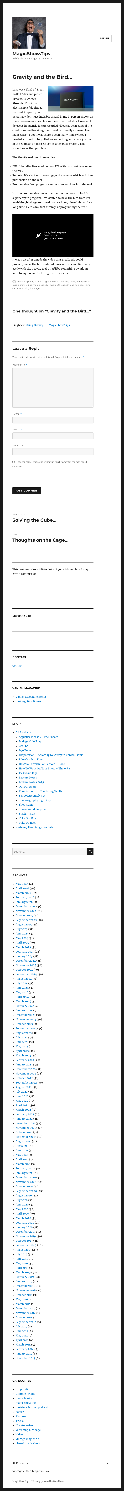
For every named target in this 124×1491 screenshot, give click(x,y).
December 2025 (26, 906)
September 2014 (26, 1322)
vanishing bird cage (28, 1429)
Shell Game (26, 804)
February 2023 (25, 1060)
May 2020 (22, 1209)
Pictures (64, 281)
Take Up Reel (27, 822)
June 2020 (22, 1204)
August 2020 (24, 1195)
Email (17, 429)
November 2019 (26, 1236)
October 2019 (24, 1240)
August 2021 (23, 1141)
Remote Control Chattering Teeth (40, 791)
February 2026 (25, 897)
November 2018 (26, 1290)
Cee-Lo (23, 746)
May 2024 (22, 992)
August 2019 (23, 1249)
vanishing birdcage (29, 288)
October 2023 (24, 1023)
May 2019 (22, 1263)
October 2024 (24, 969)
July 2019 (21, 1254)
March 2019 (23, 1272)
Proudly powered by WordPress (48, 1481)
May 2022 (22, 1100)
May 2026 (22, 883)
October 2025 (24, 915)
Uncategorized (25, 1425)
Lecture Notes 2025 (31, 782)
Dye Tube (25, 750)
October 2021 (24, 1132)
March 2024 (23, 1001)
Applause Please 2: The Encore (38, 736)
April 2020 (22, 1213)
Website (17, 445)
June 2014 (22, 1331)
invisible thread (57, 285)
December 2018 (25, 1285)
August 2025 (24, 924)
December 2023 (26, 1014)
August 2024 (24, 978)
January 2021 (24, 1173)
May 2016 (22, 1299)
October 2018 (24, 1294)
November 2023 (26, 1019)
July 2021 (21, 1145)
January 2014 (24, 1353)
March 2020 (23, 1218)
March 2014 (23, 1344)
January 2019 (24, 1281)
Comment (19, 365)
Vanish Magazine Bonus (31, 696)
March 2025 (23, 947)
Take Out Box (27, 818)
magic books (24, 1398)
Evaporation (23, 1389)
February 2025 (25, 951)
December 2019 (25, 1231)
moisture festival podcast (32, 1407)
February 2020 (25, 1222)
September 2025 (26, 920)
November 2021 (26, 1127)
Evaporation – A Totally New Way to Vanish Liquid (51, 755)
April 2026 (22, 888)
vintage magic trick (28, 1439)
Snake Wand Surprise (32, 809)
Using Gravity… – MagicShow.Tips (48, 325)
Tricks (72, 281)
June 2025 (22, 933)
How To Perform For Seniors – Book (42, 764)
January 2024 (24, 1010)
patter (20, 1411)
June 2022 (22, 1096)
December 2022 (26, 1069)
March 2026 (23, 892)
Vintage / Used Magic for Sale (34, 827)
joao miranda (77, 285)
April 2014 (22, 1340)
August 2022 (24, 1087)
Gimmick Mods (25, 1393)
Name (17, 413)
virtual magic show (28, 1443)
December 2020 (26, 1177)
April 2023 (22, 1051)
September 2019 (26, 1245)
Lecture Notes (28, 777)
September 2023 (26, 1028)
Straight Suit (27, 813)
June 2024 (22, 987)
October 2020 (24, 1186)
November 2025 (26, 911)
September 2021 (26, 1136)
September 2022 (26, 1082)
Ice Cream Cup (28, 773)
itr (67, 285)
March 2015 (23, 1303)
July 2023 (21, 1037)
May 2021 (22, 1154)
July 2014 (21, 1326)
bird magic (34, 285)
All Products (23, 732)
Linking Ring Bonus (28, 701)
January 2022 (24, 1118)
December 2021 (25, 1123)
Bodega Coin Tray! (30, 741)
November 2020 (26, 1182)
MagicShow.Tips (31, 53)
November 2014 (26, 1313)
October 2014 (24, 1317)
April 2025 (22, 942)
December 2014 (25, 1308)
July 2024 (22, 983)
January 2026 (24, 902)
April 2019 (22, 1267)
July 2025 (22, 929)
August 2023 (24, 1032)
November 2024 (26, 965)
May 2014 (22, 1335)
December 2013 (25, 1358)
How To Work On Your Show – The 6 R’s (45, 768)
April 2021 (22, 1159)
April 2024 (22, 996)
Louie (20, 281)
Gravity (44, 285)
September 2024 (26, 974)
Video (79, 281)
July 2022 (22, 1091)
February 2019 (25, 1276)
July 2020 (22, 1200)
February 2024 (25, 1005)
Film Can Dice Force (31, 759)
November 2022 (26, 1073)
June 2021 (22, 1150)
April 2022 (22, 1105)
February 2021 (25, 1168)
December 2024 (26, 960)
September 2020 (26, 1191)
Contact (17, 665)
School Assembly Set (32, 795)
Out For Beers (27, 786)
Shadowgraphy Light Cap (35, 800)
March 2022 (23, 1109)
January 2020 (24, 1227)
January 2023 (24, 1064)
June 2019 (22, 1258)
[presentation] (37, 479)
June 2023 (22, 1042)
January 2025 (24, 956)
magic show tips (50, 281)
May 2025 (22, 938)
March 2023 (23, 1055)
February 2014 (25, 1349)
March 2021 (23, 1163)
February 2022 (25, 1114)
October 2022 (24, 1078)
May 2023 (22, 1046)
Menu (104, 38)
